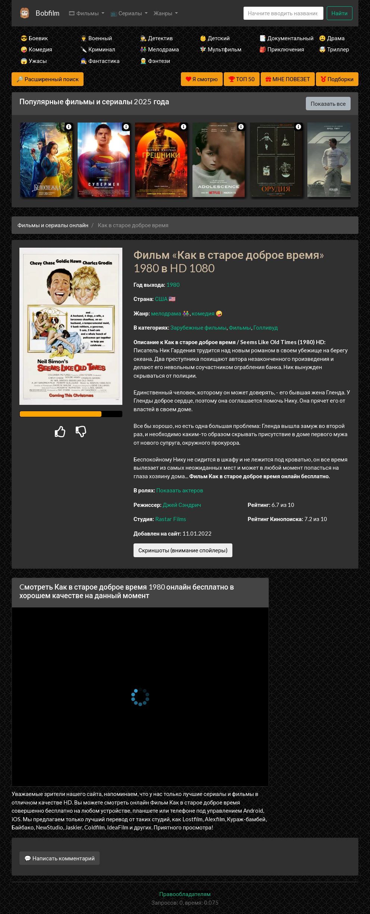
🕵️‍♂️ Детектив (156, 38)
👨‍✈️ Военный (96, 38)
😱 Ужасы (34, 60)
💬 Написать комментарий (59, 858)
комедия (203, 313)
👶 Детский (215, 38)
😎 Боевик (34, 38)
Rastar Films (170, 518)
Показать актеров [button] (179, 490)
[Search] (283, 13)
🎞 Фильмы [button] (84, 13)
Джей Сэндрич (182, 504)
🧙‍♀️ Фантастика (100, 60)
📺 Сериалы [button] (126, 13)
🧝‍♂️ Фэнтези (155, 60)
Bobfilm (47, 13)
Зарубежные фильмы (198, 327)
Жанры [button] (164, 13)
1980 (173, 284)
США (161, 298)
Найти (340, 13)
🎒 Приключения (279, 49)
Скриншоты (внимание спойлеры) (183, 550)
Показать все (328, 103)
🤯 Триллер (334, 49)
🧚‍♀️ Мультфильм (219, 49)
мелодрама (166, 313)
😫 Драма (332, 38)
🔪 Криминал (97, 49)
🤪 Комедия (36, 49)
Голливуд (265, 327)
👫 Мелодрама (159, 49)
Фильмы (240, 327)
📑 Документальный (279, 38)
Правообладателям (185, 894)
